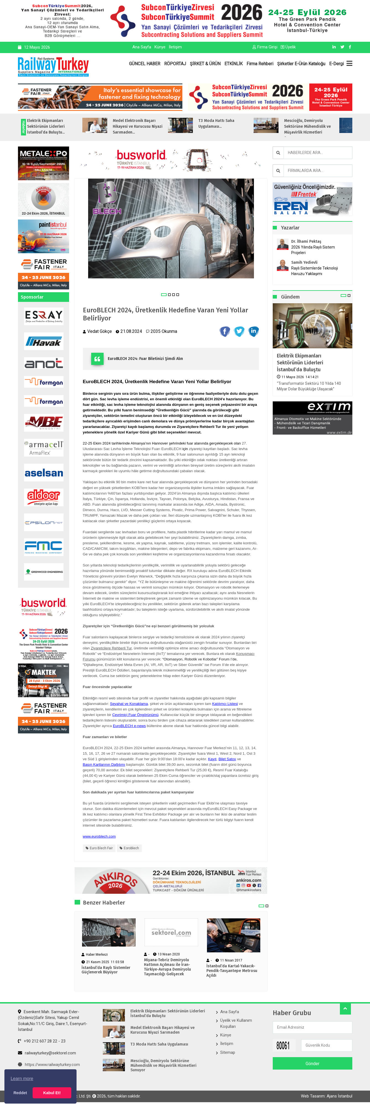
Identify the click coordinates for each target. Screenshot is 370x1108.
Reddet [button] (20, 1093)
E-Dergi (336, 63)
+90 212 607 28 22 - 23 (41, 1041)
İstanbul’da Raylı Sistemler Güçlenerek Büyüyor (106, 970)
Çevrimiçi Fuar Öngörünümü (135, 715)
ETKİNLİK (233, 63)
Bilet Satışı (227, 759)
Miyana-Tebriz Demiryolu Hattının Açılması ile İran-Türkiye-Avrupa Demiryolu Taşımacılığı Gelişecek (167, 967)
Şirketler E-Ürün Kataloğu (301, 63)
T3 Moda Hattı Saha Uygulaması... (230, 123)
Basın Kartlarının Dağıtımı (104, 764)
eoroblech (131, 848)
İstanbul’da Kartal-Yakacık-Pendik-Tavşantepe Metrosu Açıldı (231, 971)
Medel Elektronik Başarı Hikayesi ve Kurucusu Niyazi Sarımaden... (151, 126)
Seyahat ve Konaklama (129, 704)
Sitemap (227, 1052)
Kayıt (212, 759)
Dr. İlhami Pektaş (306, 241)
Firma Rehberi (259, 63)
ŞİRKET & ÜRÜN (205, 63)
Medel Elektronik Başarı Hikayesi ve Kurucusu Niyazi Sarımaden (162, 1030)
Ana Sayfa (141, 47)
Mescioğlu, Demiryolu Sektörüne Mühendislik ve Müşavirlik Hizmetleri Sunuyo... (321, 129)
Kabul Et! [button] (52, 1093)
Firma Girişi (265, 47)
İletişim (175, 47)
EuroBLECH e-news (129, 726)
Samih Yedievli (304, 262)
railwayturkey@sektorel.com (47, 1052)
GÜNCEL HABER (144, 63)
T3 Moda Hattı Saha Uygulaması (159, 1044)
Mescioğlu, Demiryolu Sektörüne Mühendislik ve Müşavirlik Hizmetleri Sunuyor (163, 1066)
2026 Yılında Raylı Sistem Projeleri (313, 250)
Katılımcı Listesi (225, 704)
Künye (160, 47)
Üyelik (288, 47)
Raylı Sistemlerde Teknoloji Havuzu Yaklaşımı (314, 271)
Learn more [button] (22, 1078)
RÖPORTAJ (175, 63)
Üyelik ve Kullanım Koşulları (236, 1023)
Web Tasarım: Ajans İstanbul (326, 1096)
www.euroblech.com (99, 836)
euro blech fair (101, 848)
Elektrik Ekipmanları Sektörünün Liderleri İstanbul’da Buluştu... (59, 126)
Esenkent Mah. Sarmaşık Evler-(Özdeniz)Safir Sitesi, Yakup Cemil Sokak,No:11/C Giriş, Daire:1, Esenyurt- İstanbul (52, 1020)
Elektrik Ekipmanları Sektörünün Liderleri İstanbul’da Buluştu (300, 363)
